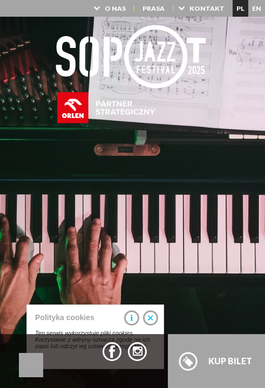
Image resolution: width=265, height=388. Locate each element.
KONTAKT (207, 8)
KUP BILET (230, 361)
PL (240, 8)
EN (256, 8)
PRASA (153, 8)
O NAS (115, 8)
